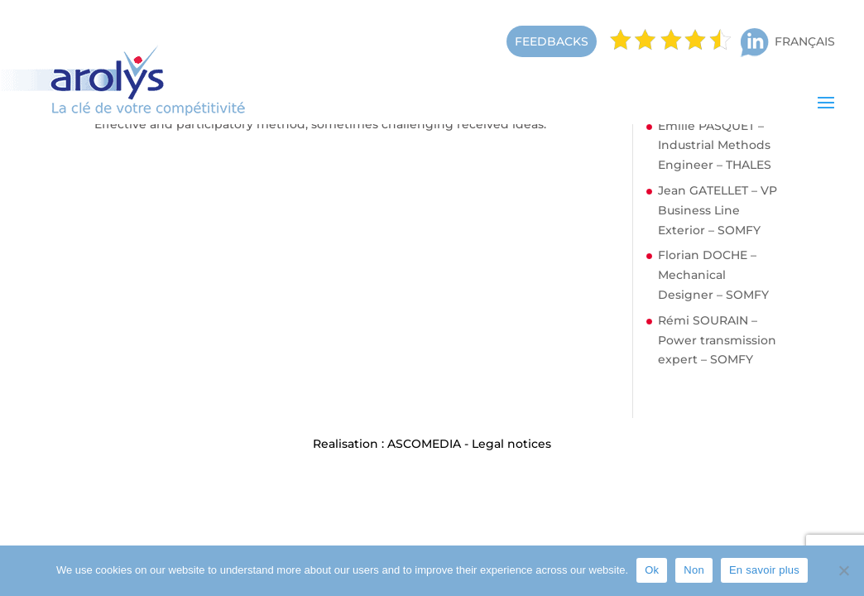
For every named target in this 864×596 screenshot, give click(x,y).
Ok (652, 570)
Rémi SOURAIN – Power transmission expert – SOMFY (717, 340)
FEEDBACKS (551, 41)
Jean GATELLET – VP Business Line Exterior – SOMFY (717, 210)
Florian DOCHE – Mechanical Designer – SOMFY (713, 275)
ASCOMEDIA (424, 443)
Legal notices (511, 443)
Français (805, 41)
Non (694, 570)
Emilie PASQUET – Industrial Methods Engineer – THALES (714, 145)
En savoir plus (764, 570)
